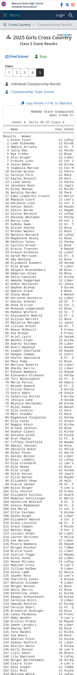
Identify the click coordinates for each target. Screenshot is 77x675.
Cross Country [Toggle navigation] (37, 24)
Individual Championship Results (35, 84)
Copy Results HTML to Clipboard (49, 103)
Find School (19, 56)
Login (60, 15)
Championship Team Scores (32, 92)
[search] (72, 15)
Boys (43, 56)
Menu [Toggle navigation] (12, 15)
